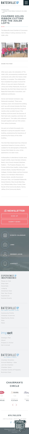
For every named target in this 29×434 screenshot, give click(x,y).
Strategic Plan (6, 337)
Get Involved (5, 345)
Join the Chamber (7, 365)
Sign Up (14, 216)
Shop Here (4, 283)
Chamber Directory (7, 360)
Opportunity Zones (7, 318)
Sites (2, 320)
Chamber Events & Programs (11, 370)
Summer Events (6, 298)
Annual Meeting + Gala (9, 362)
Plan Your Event (6, 293)
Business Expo (6, 372)
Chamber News (5, 9)
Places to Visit (6, 281)
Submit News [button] (14, 222)
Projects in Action (7, 342)
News (3, 323)
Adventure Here (6, 291)
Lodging (4, 288)
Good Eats (4, 286)
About (3, 340)
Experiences (5, 295)
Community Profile (7, 313)
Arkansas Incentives (8, 315)
